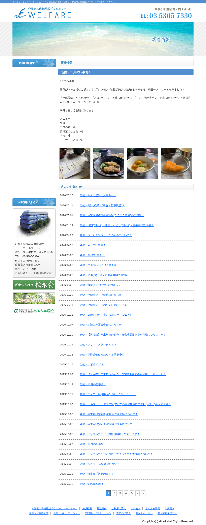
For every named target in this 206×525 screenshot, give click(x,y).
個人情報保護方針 (167, 513)
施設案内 (34, 95)
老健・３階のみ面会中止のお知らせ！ (102, 324)
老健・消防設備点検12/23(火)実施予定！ (103, 354)
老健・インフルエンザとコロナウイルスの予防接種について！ (116, 454)
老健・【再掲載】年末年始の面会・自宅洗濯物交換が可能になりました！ (123, 334)
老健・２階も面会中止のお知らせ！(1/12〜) (105, 314)
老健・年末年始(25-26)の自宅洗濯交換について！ (109, 414)
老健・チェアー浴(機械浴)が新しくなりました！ (108, 394)
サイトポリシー (34, 191)
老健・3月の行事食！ (92, 255)
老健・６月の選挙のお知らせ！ (98, 195)
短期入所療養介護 (34, 149)
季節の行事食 (34, 181)
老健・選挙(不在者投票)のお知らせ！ (101, 284)
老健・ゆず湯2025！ (92, 364)
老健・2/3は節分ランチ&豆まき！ (99, 265)
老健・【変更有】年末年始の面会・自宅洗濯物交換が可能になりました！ (123, 374)
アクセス (34, 117)
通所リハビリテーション (34, 159)
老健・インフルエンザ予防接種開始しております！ (110, 434)
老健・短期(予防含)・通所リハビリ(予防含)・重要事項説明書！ (117, 225)
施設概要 (34, 85)
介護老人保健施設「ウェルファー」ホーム (54, 508)
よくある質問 (34, 127)
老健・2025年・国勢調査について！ (101, 463)
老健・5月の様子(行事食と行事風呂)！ (102, 205)
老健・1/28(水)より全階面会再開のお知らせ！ (107, 275)
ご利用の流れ (34, 106)
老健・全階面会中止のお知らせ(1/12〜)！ (104, 304)
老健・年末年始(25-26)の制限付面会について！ (107, 424)
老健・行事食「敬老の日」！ (97, 473)
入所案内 (34, 138)
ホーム (34, 74)
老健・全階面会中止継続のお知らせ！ (102, 294)
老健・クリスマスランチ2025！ (98, 344)
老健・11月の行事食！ (93, 384)
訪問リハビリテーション (34, 170)
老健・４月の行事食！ (93, 245)
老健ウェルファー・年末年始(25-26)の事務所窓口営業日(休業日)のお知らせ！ (125, 404)
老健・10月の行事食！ (93, 443)
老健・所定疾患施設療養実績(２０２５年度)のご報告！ (112, 215)
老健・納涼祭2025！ (92, 483)
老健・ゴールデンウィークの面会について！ (106, 235)
